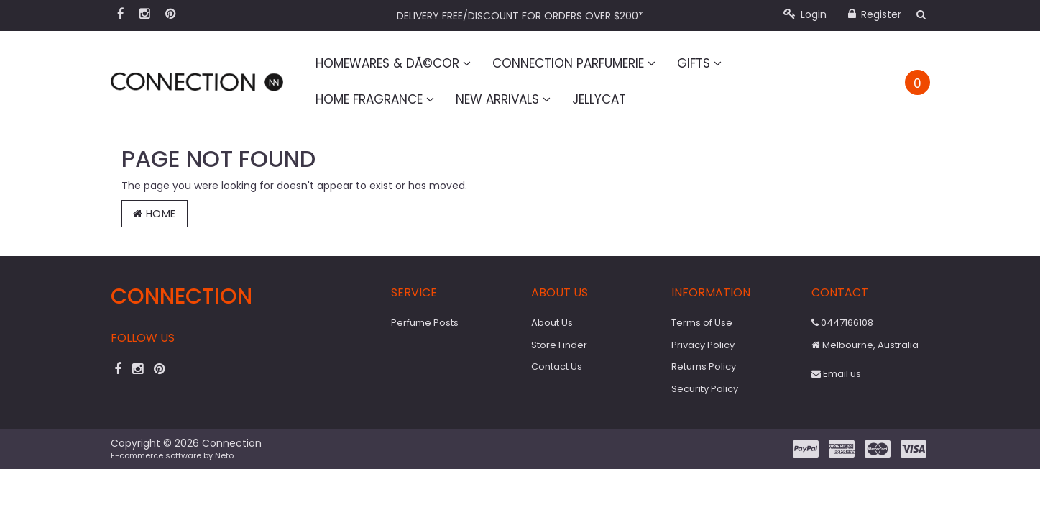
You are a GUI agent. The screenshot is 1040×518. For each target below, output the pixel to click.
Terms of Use (701, 323)
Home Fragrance (375, 99)
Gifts (699, 63)
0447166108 (842, 323)
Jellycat (599, 99)
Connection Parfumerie (573, 63)
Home (154, 213)
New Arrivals (503, 99)
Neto (224, 455)
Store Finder (559, 345)
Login (805, 14)
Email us (836, 374)
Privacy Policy (703, 345)
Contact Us (556, 366)
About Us (552, 323)
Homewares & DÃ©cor (393, 63)
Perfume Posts (425, 323)
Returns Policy (703, 366)
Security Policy (704, 389)
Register (874, 14)
